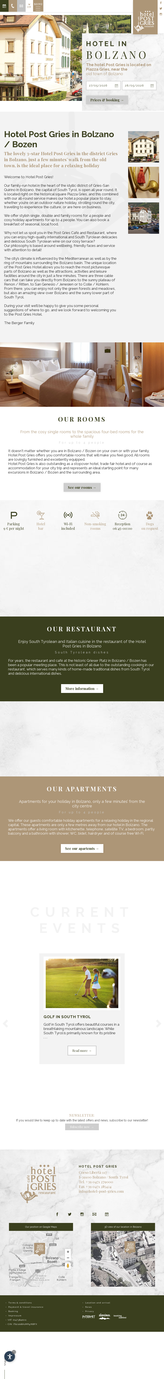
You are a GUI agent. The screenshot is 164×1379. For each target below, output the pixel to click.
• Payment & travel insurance (25, 1307)
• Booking (12, 1311)
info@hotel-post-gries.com (101, 1191)
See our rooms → (82, 487)
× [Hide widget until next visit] (14, 1351)
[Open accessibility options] (9, 1356)
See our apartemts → (82, 848)
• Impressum (14, 1315)
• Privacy (88, 1311)
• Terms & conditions (19, 1303)
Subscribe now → (82, 1127)
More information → (82, 688)
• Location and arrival (96, 1303)
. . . (82, 1006)
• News (87, 1307)
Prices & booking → (107, 100)
